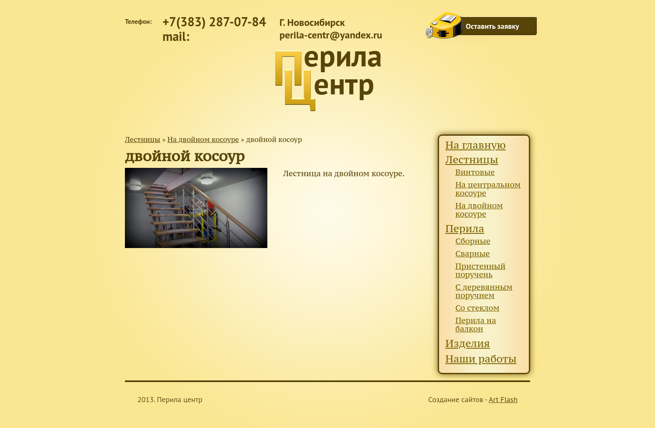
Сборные (472, 241)
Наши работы (481, 359)
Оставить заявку (492, 26)
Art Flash (503, 399)
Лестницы (142, 139)
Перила (464, 228)
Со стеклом (477, 308)
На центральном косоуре (488, 189)
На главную (475, 145)
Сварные (472, 253)
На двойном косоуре (203, 139)
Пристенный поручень (480, 270)
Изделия (467, 343)
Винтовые (475, 172)
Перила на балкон (475, 325)
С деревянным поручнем (484, 291)
